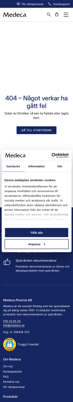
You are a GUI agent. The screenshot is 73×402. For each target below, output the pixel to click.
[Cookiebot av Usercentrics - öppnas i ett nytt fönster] (52, 155)
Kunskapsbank (12, 371)
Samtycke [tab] (13, 166)
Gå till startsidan (36, 130)
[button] (21, 344)
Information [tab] (36, 166)
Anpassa (36, 244)
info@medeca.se (14, 325)
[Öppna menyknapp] (66, 15)
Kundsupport (61, 4)
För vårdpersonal (32, 4)
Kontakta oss (11, 381)
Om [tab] (59, 166)
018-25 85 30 (12, 321)
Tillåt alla (36, 232)
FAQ (6, 376)
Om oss (8, 366)
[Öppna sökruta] (49, 14)
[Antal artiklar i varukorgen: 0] (57, 14)
